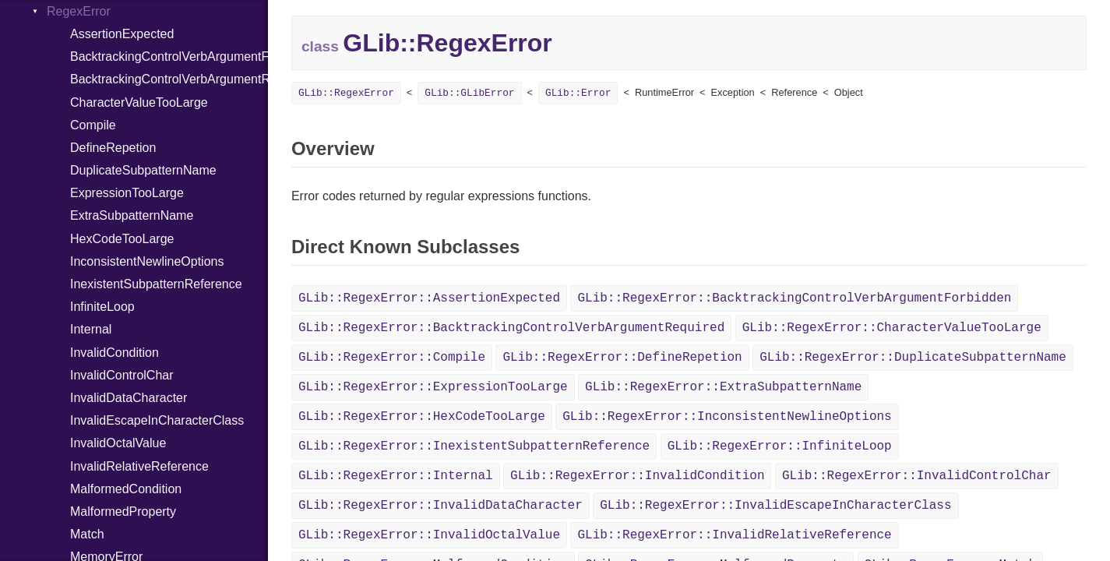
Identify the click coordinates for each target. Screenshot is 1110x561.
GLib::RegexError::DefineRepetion (622, 358)
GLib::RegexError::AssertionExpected (429, 298)
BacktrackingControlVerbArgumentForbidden (169, 56)
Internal (90, 329)
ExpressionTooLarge (127, 192)
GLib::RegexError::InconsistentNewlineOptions (726, 417)
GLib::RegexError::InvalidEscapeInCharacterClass (775, 506)
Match (87, 534)
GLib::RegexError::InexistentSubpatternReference (474, 446)
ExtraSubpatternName (131, 215)
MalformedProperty (123, 511)
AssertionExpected (122, 34)
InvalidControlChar (122, 375)
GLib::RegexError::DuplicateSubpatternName (912, 358)
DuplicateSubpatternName (143, 170)
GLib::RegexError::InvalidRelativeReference (734, 535)
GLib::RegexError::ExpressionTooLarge (433, 387)
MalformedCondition (125, 489)
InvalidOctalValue (118, 443)
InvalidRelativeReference (139, 466)
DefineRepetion (113, 147)
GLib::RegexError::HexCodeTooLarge (421, 417)
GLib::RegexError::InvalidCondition (637, 476)
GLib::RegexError (346, 93)
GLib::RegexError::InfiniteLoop (780, 446)
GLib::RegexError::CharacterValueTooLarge (891, 328)
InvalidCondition (114, 352)
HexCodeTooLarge (122, 238)
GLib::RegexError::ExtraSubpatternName (723, 387)
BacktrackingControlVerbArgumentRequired (169, 79)
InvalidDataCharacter (128, 397)
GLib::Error (578, 93)
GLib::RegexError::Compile (391, 358)
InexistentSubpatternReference (156, 284)
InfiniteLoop (102, 306)
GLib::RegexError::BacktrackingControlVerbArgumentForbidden (794, 298)
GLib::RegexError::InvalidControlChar (917, 476)
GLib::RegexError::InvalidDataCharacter (440, 506)
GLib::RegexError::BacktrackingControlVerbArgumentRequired (511, 328)
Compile (93, 125)
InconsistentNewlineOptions (147, 261)
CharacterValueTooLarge (139, 102)
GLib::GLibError (469, 93)
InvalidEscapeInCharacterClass (157, 420)
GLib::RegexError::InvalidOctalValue (429, 535)
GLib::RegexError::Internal (395, 476)
